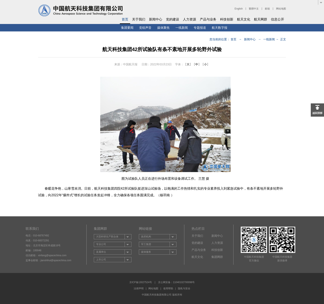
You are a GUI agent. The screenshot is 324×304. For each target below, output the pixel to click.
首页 (125, 19)
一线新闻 (181, 27)
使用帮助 (168, 288)
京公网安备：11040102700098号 (176, 282)
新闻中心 (155, 19)
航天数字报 (219, 27)
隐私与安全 (184, 288)
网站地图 (281, 8)
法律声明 (139, 288)
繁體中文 (254, 8)
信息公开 (277, 19)
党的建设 (172, 19)
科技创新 (226, 19)
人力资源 (189, 19)
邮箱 (267, 8)
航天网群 (260, 19)
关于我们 (138, 19)
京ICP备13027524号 (140, 282)
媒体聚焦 (163, 27)
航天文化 (243, 19)
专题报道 (200, 27)
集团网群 (217, 257)
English (239, 8)
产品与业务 (208, 19)
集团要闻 (127, 27)
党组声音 (145, 27)
